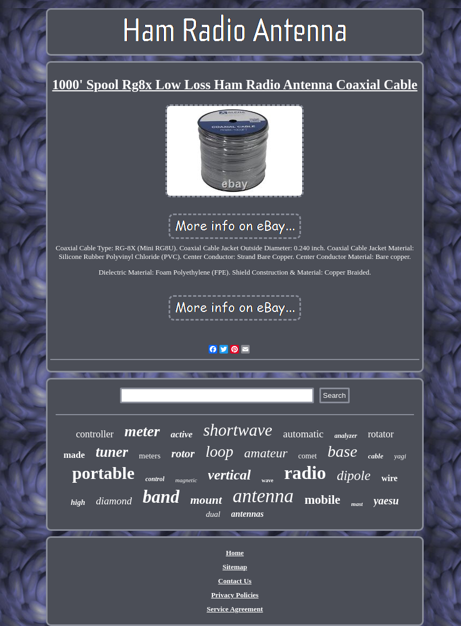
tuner (112, 452)
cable (375, 456)
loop (219, 451)
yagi (400, 456)
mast (357, 504)
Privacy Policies (235, 595)
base (342, 451)
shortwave (237, 430)
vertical (229, 475)
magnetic (186, 480)
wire (390, 478)
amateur (266, 453)
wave (267, 480)
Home (235, 553)
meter (141, 431)
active (182, 434)
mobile (322, 500)
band (161, 497)
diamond (114, 501)
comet (307, 456)
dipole (354, 475)
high (78, 502)
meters (150, 455)
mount (206, 500)
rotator (381, 434)
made (74, 455)
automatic (303, 433)
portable (103, 473)
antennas (247, 513)
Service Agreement (234, 609)
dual (213, 514)
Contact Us (235, 581)
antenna (263, 496)
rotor (183, 453)
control (154, 479)
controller (94, 434)
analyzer (346, 435)
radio (305, 473)
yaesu (386, 501)
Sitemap (235, 567)
